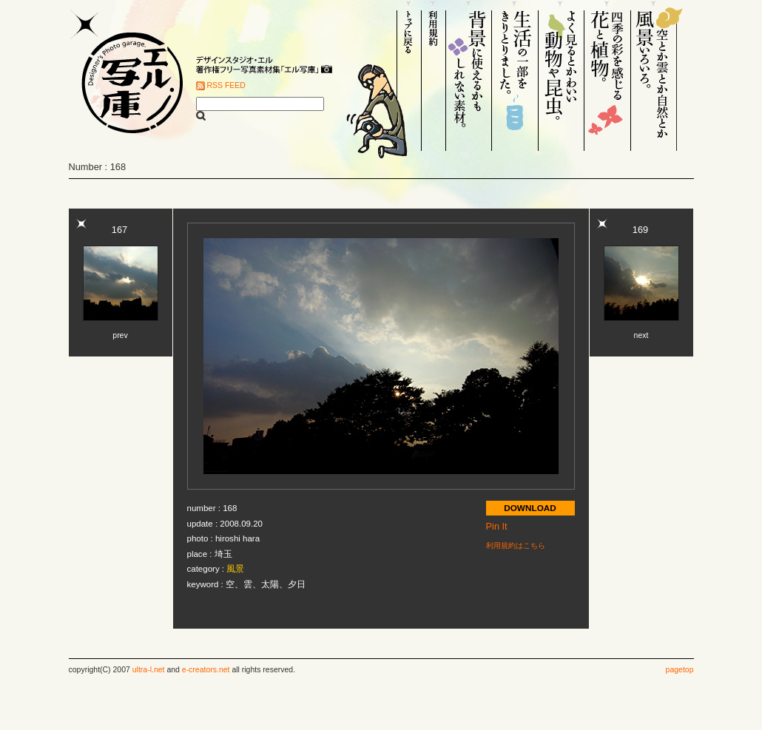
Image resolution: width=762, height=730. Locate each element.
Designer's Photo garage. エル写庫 (128, 75)
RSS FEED (226, 85)
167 (119, 229)
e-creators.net (206, 670)
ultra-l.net (148, 670)
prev (119, 335)
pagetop (680, 670)
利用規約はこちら (515, 545)
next (641, 335)
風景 (235, 568)
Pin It (497, 526)
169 (640, 229)
